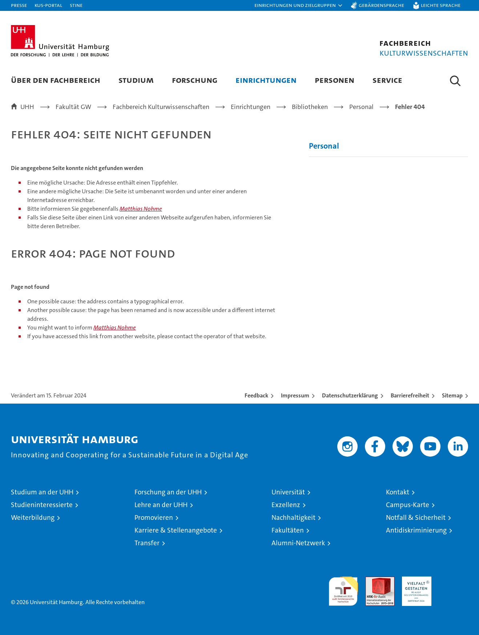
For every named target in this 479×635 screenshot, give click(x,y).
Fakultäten (287, 530)
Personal (324, 146)
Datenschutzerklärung (350, 395)
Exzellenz (285, 504)
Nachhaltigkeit (293, 517)
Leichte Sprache (440, 5)
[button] (298, 5)
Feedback (256, 395)
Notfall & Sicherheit (416, 517)
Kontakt (397, 492)
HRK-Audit (415, 580)
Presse (19, 5)
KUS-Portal (48, 5)
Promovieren (153, 517)
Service (387, 80)
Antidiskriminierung (416, 530)
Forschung (194, 80)
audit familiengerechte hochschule (343, 588)
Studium (136, 80)
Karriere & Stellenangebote (175, 530)
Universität (288, 492)
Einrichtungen (266, 80)
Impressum (295, 395)
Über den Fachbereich (55, 80)
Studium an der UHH (42, 492)
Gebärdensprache (381, 5)
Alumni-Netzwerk (298, 542)
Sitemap (452, 395)
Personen (334, 80)
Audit (372, 580)
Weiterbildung (33, 517)
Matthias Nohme (141, 209)
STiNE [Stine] (76, 5)
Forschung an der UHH (168, 492)
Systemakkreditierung (453, 580)
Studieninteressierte (42, 504)
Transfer (147, 542)
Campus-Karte (407, 504)
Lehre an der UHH (161, 504)
